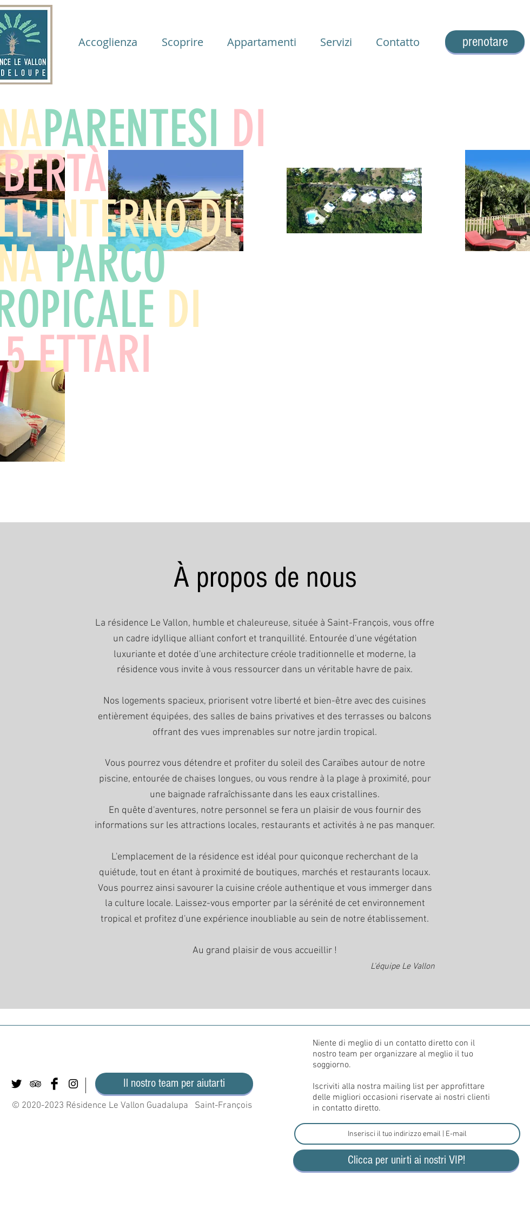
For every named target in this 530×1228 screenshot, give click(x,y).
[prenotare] (485, 41)
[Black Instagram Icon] (73, 1084)
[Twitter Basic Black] (16, 1084)
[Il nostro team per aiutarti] (174, 1083)
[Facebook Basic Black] (54, 1084)
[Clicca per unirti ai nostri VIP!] (406, 1160)
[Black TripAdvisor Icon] (35, 1084)
